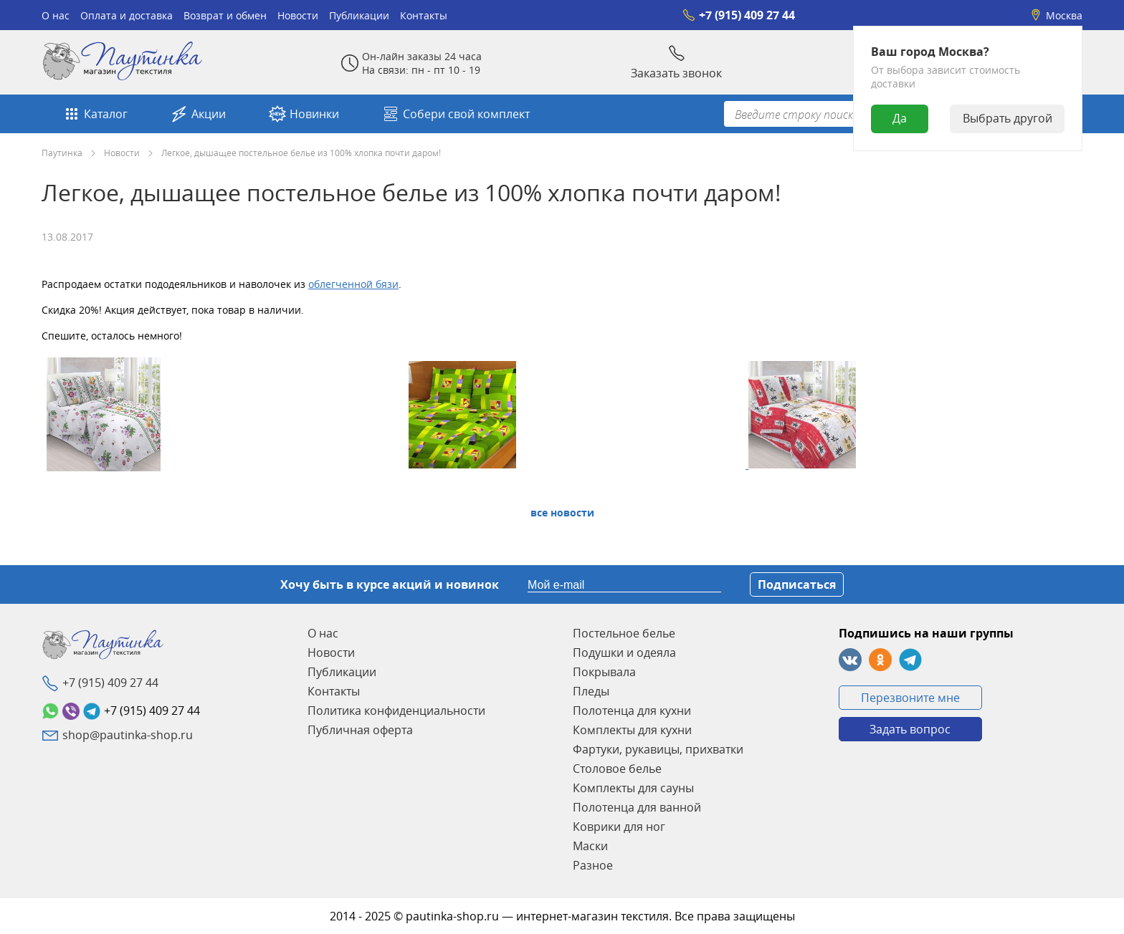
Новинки (304, 113)
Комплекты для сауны (633, 788)
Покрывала (604, 672)
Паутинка (62, 152)
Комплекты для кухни (632, 730)
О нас (56, 15)
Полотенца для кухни (632, 710)
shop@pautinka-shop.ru (127, 735)
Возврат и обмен (225, 15)
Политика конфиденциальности (396, 710)
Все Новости (562, 512)
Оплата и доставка (126, 15)
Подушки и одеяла (624, 652)
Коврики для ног (619, 826)
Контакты (423, 15)
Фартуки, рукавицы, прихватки (658, 749)
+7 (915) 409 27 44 (738, 15)
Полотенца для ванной (637, 807)
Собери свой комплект (456, 113)
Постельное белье (624, 633)
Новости (297, 15)
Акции (198, 113)
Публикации (359, 15)
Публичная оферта (360, 730)
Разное (593, 865)
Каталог (95, 113)
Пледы (591, 691)
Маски (590, 846)
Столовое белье (617, 768)
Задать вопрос (910, 729)
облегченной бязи (353, 284)
